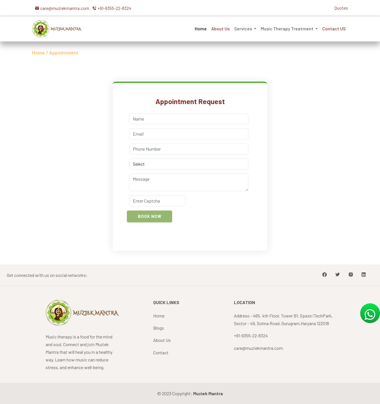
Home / (40, 52)
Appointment (63, 52)
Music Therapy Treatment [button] (287, 28)
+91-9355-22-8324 (251, 335)
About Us (220, 28)
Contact (160, 352)
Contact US (334, 28)
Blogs (158, 328)
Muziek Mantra (208, 393)
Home (201, 28)
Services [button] (243, 28)
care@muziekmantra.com (258, 348)
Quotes (341, 7)
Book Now (149, 216)
